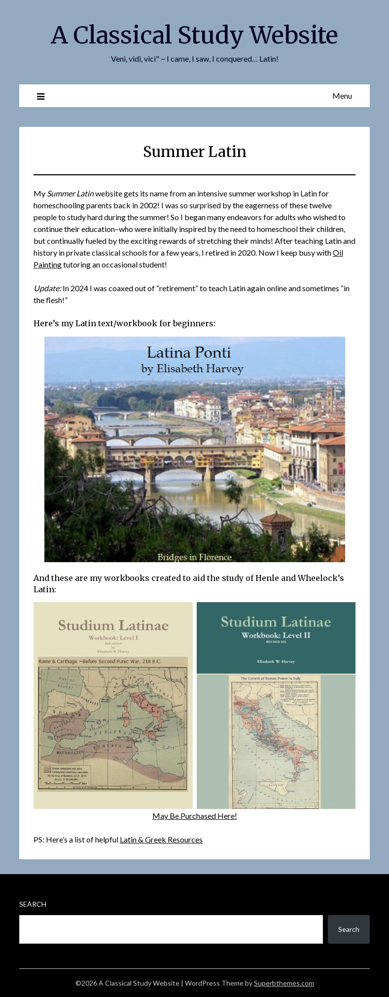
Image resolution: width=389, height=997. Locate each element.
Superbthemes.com (284, 983)
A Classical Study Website (194, 35)
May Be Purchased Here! (194, 815)
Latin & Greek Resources (161, 839)
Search (32, 904)
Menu (342, 95)
